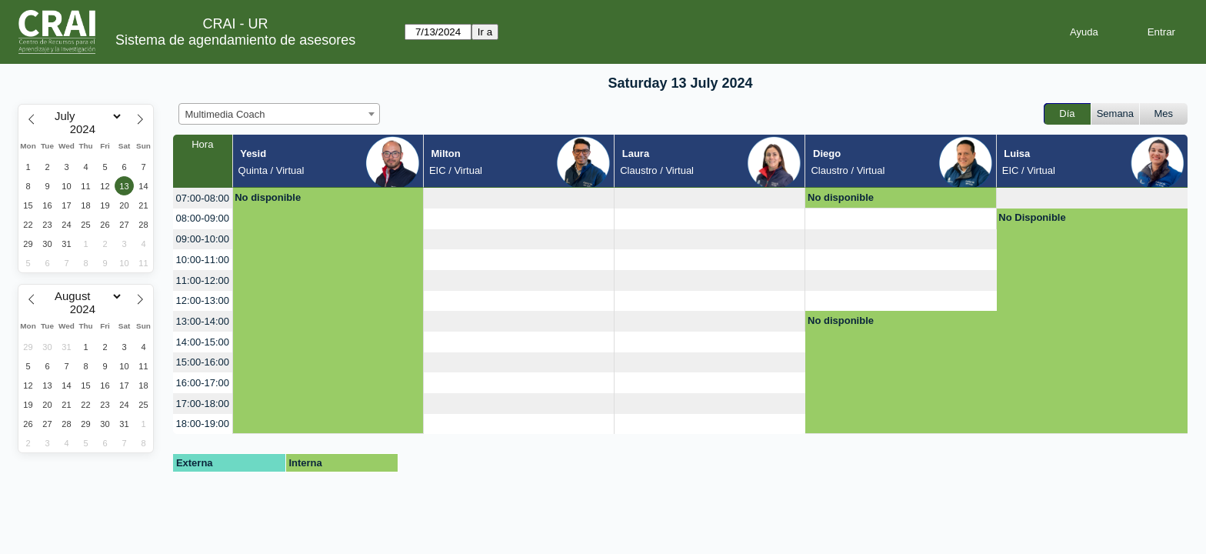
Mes (1164, 113)
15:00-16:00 (202, 362)
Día (1066, 113)
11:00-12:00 (202, 280)
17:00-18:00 (202, 403)
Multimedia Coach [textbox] (225, 114)
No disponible (268, 197)
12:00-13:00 (202, 300)
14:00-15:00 (202, 342)
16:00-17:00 (202, 383)
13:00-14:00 (202, 321)
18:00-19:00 (202, 423)
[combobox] (279, 114)
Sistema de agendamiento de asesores (235, 40)
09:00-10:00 (202, 239)
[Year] (86, 129)
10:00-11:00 (202, 259)
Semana (1115, 113)
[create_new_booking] (519, 198)
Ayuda (1084, 32)
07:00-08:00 (202, 198)
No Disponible (1031, 217)
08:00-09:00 (202, 218)
